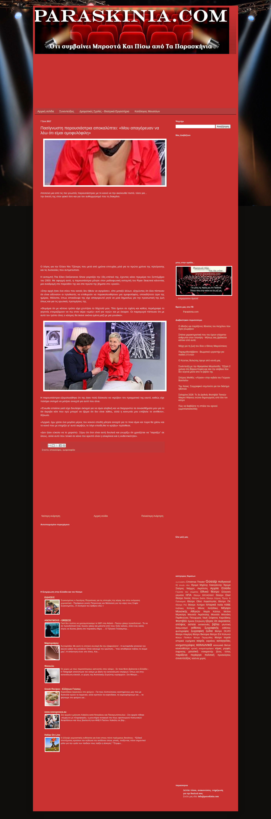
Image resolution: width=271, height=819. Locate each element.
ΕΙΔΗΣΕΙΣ (49, 597)
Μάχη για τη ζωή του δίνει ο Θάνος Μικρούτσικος (202, 346)
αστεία (192, 624)
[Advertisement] (108, 62)
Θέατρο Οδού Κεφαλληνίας (202, 601)
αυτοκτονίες (204, 624)
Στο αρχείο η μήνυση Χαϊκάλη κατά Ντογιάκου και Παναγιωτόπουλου (93, 715)
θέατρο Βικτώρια (201, 634)
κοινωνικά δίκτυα (222, 645)
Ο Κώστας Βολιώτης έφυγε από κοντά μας (199, 360)
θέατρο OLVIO (223, 631)
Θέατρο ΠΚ (224, 601)
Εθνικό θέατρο (209, 591)
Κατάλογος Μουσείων (147, 111)
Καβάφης (180, 608)
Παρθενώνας (182, 617)
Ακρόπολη (202, 588)
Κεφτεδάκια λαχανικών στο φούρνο (77, 692)
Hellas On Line (52, 735)
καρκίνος (210, 641)
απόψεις (181, 624)
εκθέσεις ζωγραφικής (205, 627)
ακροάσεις (224, 620)
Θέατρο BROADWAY (204, 595)
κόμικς (218, 648)
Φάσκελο (49, 666)
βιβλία (215, 624)
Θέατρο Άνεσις (183, 598)
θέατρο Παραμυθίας (203, 637)
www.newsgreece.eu (55, 712)
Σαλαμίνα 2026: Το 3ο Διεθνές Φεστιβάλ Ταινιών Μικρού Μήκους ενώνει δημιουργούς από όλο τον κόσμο (203, 397)
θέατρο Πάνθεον (184, 637)
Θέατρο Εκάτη (198, 598)
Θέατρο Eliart (223, 595)
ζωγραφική (197, 630)
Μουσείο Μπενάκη (221, 614)
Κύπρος (191, 608)
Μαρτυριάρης (51, 643)
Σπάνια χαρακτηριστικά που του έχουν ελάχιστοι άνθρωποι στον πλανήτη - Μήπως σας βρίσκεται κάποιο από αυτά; (202, 337)
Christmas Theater (195, 582)
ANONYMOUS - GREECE (57, 620)
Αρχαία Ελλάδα (220, 588)
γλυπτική (226, 624)
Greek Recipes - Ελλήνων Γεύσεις (62, 689)
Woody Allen (184, 585)
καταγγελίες (224, 640)
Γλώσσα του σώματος (187, 592)
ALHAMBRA (181, 582)
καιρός (201, 640)
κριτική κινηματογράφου (202, 648)
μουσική (193, 651)
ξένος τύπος (223, 651)
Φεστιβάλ (181, 620)
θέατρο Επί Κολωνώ (220, 634)
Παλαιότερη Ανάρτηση (152, 516)
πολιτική (209, 654)
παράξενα (181, 654)
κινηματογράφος (185, 645)
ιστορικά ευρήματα (185, 641)
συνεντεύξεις (183, 658)
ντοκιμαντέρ (207, 651)
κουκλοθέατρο (183, 648)
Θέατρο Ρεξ (181, 605)
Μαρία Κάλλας (211, 611)
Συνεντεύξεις (66, 111)
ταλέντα (195, 658)
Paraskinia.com (191, 311)
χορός (203, 658)
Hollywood (224, 581)
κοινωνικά (204, 645)
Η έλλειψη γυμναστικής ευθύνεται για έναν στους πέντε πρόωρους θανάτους (97, 738)
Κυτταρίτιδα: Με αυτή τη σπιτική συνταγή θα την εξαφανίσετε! (90, 646)
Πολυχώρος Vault (199, 617)
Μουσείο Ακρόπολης (198, 614)
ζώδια (209, 630)
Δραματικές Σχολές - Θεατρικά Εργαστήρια (104, 111)
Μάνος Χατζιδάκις (208, 608)
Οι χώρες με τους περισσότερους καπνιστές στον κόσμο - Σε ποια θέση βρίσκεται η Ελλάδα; (104, 669)
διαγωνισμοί (182, 628)
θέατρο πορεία (223, 637)
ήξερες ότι (211, 620)
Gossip (211, 581)
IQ (177, 585)
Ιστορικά (211, 604)
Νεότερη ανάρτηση (50, 516)
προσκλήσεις (224, 655)
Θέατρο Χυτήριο (196, 604)
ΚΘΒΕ (227, 604)
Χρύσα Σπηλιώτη (196, 621)
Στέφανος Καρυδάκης (220, 617)
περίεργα (196, 654)
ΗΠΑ (188, 595)
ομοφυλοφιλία (69, 450)
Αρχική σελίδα (45, 111)
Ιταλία (220, 604)
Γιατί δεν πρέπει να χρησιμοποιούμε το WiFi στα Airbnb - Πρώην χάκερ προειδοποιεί (101, 623)
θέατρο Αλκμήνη (184, 634)
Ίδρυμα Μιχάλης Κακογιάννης (206, 585)
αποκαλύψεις (55, 450)
